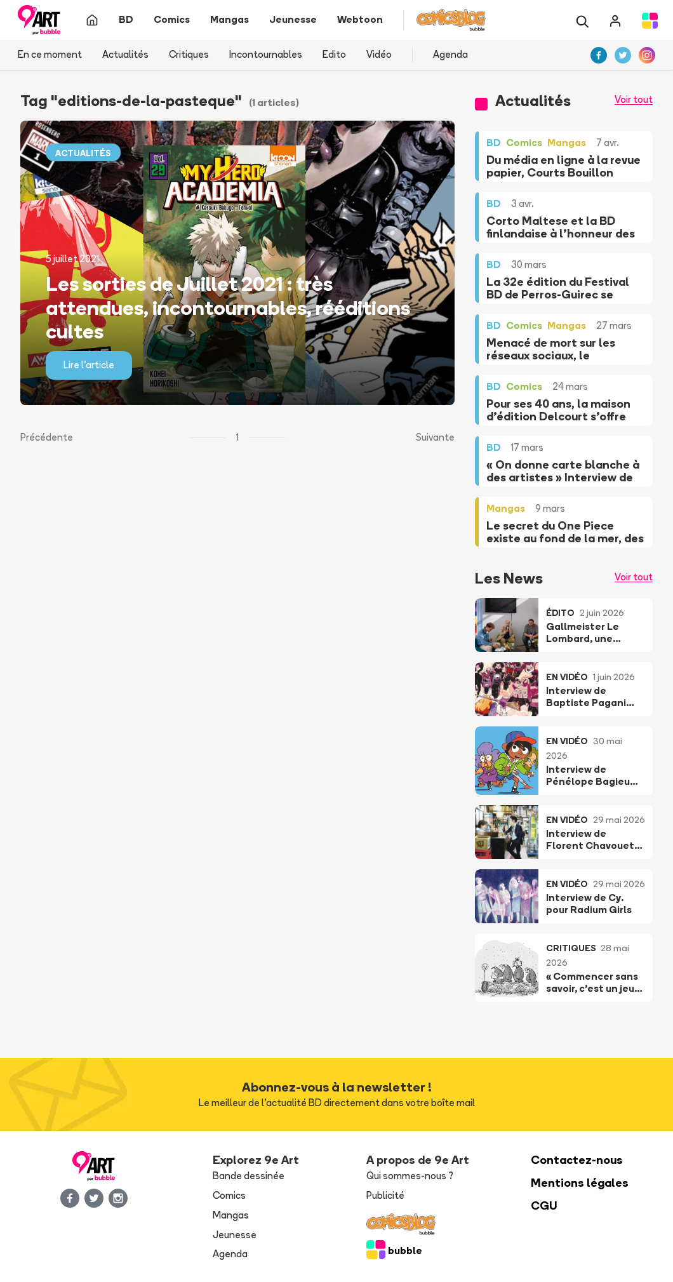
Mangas (231, 1215)
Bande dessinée (248, 1176)
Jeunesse (235, 1235)
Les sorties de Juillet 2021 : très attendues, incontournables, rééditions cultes (228, 307)
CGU (544, 1205)
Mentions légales (580, 1182)
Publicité (385, 1195)
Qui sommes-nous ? (409, 1176)
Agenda (450, 54)
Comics (229, 1195)
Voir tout (634, 99)
